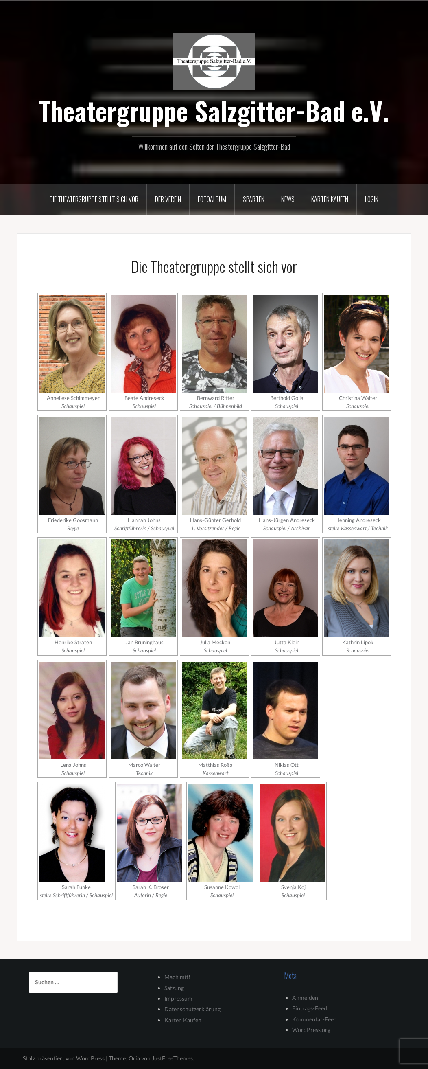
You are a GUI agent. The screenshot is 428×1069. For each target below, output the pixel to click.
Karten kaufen (329, 199)
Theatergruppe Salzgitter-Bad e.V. (214, 110)
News (288, 199)
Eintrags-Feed (309, 1008)
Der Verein (168, 199)
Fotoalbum (212, 199)
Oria (134, 1058)
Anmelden (305, 997)
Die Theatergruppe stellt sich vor (94, 199)
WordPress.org (311, 1029)
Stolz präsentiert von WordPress (64, 1058)
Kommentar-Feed (314, 1019)
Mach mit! (177, 976)
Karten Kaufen (182, 1019)
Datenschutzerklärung (192, 1008)
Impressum (178, 998)
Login (371, 199)
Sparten (253, 199)
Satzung (174, 987)
